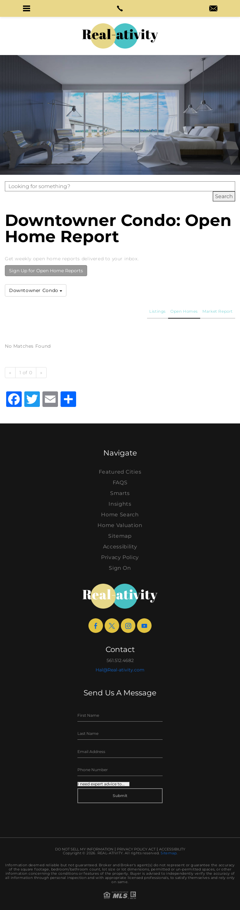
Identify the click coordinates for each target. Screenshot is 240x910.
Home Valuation (119, 525)
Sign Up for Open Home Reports (46, 271)
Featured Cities (120, 472)
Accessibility (120, 547)
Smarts (120, 493)
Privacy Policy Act (136, 849)
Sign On (120, 568)
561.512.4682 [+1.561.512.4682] (120, 660)
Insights (120, 504)
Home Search (120, 514)
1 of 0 (25, 373)
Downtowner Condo (35, 290)
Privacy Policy (120, 557)
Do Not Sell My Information (84, 849)
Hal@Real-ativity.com (120, 670)
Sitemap (120, 536)
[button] (26, 8)
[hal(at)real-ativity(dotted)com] (213, 9)
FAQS (120, 482)
